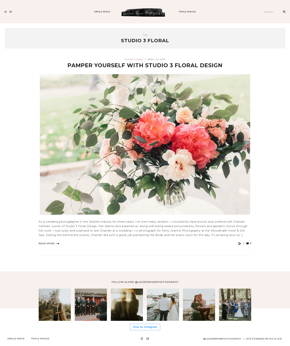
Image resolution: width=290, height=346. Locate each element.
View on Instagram (145, 326)
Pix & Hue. (276, 338)
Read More (49, 243)
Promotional (134, 59)
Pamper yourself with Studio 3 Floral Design (145, 65)
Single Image (102, 11)
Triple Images (187, 11)
